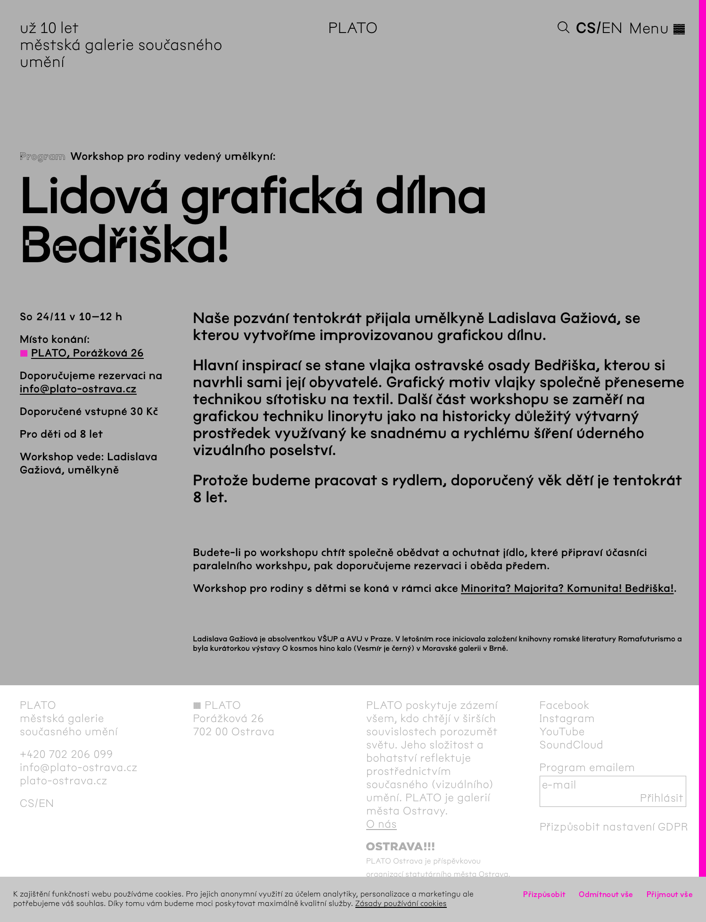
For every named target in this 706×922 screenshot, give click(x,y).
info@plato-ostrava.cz (78, 389)
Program (43, 156)
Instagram (567, 718)
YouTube (562, 731)
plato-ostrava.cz (63, 780)
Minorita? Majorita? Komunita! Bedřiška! (567, 588)
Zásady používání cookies (401, 904)
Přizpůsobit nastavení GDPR (614, 827)
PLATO (353, 28)
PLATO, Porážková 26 (87, 353)
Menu (657, 28)
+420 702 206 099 (66, 754)
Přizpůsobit (544, 894)
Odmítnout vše (606, 894)
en (612, 28)
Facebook (565, 705)
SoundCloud (572, 745)
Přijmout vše (670, 894)
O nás (381, 824)
